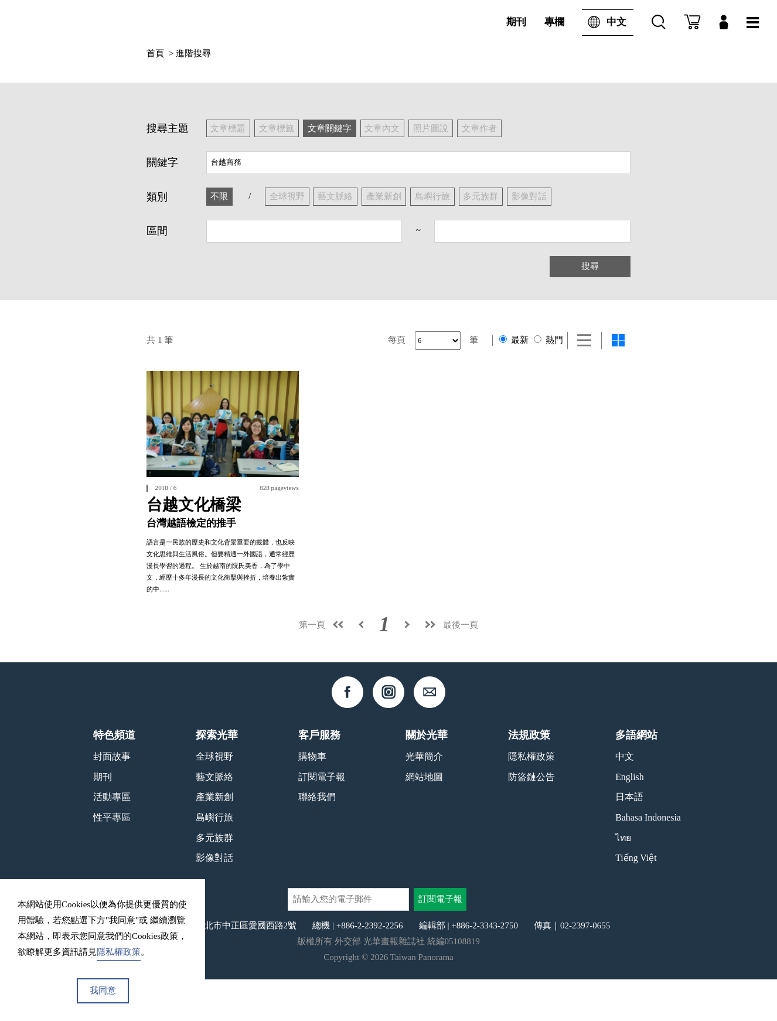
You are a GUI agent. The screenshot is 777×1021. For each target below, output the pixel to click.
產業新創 (214, 838)
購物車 (312, 798)
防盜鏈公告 (531, 818)
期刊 (516, 22)
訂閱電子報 (321, 818)
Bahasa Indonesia (648, 858)
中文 (604, 22)
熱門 (548, 340)
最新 (514, 340)
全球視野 (214, 798)
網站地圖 (424, 818)
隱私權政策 (531, 798)
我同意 (103, 990)
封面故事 (112, 798)
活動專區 (112, 838)
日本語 (629, 838)
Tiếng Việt (636, 899)
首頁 (155, 53)
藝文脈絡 (214, 818)
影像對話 (214, 899)
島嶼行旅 (214, 858)
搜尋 (590, 266)
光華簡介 (424, 798)
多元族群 (214, 879)
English (629, 818)
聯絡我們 (317, 838)
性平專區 (112, 858)
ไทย (623, 879)
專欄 (554, 22)
